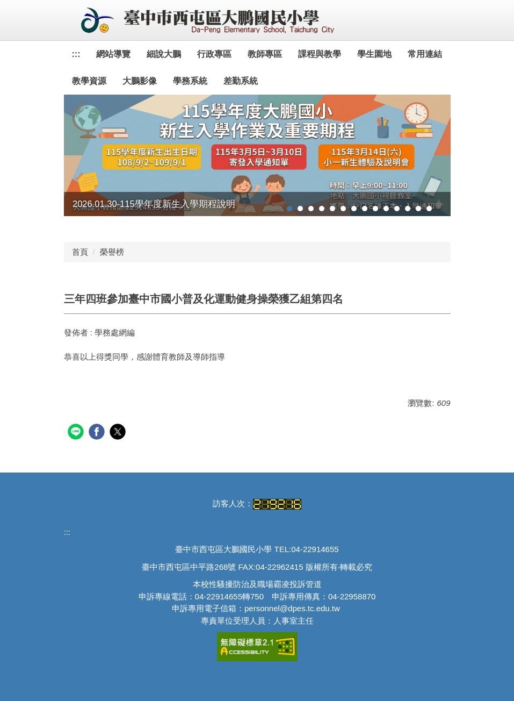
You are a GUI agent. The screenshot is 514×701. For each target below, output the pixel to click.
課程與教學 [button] (319, 54)
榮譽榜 (112, 251)
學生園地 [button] (374, 54)
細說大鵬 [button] (164, 54)
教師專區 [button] (265, 54)
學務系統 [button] (190, 80)
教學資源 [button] (89, 80)
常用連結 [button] (425, 54)
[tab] (289, 208)
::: (76, 54)
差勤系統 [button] (240, 80)
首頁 (80, 251)
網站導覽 (113, 54)
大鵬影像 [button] (139, 80)
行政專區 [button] (214, 54)
